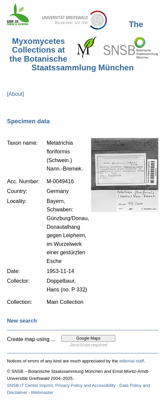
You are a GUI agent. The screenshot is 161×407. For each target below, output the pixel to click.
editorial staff (131, 360)
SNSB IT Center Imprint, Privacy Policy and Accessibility (61, 385)
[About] (15, 94)
